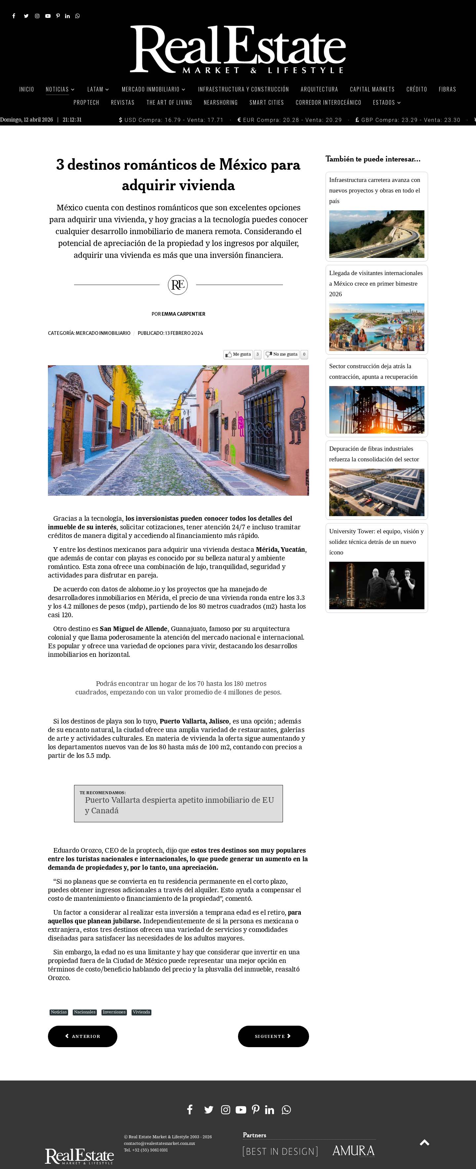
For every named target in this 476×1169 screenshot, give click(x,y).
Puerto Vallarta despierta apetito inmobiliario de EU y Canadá (179, 791)
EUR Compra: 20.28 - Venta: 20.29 (290, 105)
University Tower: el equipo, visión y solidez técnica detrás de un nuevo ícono (376, 527)
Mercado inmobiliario (103, 318)
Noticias (59, 997)
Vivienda (141, 997)
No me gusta (285, 339)
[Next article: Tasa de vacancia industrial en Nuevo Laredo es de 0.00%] (273, 1021)
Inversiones (114, 997)
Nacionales (85, 997)
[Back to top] (424, 1128)
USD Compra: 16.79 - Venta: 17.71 (171, 105)
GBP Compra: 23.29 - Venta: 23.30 (408, 105)
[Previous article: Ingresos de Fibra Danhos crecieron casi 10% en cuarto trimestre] (82, 1021)
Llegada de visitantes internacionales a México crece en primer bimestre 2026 (376, 269)
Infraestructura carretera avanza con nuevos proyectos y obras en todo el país (374, 175)
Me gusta (242, 339)
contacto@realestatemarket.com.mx (159, 1129)
